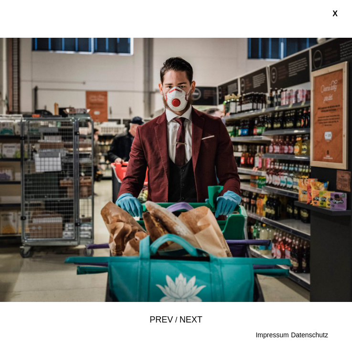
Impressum (272, 335)
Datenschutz (309, 335)
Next (191, 319)
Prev (161, 319)
